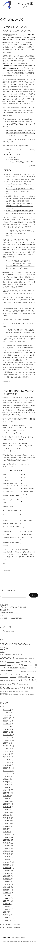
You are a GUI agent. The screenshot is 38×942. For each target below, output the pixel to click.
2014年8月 (7, 812)
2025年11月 (7, 715)
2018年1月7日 (6, 381)
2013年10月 (7, 832)
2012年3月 (7, 881)
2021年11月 (7, 760)
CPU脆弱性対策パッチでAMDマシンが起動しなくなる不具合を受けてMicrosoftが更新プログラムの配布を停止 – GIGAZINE (20, 198)
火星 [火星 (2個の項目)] (22, 688)
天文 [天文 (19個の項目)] (23, 677)
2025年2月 (7, 726)
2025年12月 (7, 712)
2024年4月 (7, 737)
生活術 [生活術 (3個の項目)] (27, 689)
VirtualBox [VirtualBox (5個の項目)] (14, 665)
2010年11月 (7, 917)
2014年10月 (7, 807)
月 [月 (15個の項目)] (23, 685)
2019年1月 (7, 779)
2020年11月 (7, 765)
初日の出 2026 (5, 607)
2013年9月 (7, 834)
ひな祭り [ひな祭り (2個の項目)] (23, 668)
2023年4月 (7, 748)
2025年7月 (7, 723)
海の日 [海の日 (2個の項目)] (18, 688)
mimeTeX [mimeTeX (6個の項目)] (18, 662)
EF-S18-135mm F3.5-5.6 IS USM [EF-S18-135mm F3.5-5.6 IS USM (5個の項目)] (11, 652)
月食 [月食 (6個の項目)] (30, 685)
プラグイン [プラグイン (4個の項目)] (22, 674)
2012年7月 (7, 873)
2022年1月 (7, 757)
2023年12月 (7, 743)
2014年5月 (7, 820)
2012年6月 (7, 876)
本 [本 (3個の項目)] (6, 689)
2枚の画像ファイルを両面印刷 (11, 615)
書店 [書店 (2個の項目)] (17, 685)
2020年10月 (7, 768)
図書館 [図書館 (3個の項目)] (2, 678)
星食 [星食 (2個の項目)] (12, 685)
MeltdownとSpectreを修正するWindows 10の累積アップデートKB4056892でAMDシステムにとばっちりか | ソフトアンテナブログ (20, 132)
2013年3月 (7, 851)
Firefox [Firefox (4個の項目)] (3, 659)
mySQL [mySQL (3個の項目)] (26, 662)
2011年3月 (6, 906)
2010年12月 (7, 915)
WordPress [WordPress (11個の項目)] (7, 668)
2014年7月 (7, 815)
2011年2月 (6, 909)
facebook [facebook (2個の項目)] (31, 655)
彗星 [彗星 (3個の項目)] (21, 681)
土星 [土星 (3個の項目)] (8, 678)
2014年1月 (7, 826)
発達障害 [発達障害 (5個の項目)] (4, 691)
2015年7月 (7, 796)
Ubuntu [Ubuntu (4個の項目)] (33, 662)
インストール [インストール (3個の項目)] (31, 668)
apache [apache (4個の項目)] (3, 649)
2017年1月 (6, 790)
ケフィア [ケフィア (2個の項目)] (11, 671)
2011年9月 (7, 892)
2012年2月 (7, 884)
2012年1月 (6, 887)
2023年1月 (7, 751)
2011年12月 (7, 890)
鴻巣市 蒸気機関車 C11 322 (9, 610)
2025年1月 (7, 729)
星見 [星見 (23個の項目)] (5, 685)
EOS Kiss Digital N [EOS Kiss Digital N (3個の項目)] (22, 655)
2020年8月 (7, 771)
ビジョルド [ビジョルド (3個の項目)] (14, 674)
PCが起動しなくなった (15, 26)
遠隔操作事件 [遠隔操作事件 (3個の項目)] (16, 691)
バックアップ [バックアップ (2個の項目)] (24, 671)
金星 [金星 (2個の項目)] (24, 691)
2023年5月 (7, 746)
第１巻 (2, 924)
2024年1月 (7, 740)
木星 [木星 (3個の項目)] (2, 689)
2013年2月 (7, 854)
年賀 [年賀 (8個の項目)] (15, 681)
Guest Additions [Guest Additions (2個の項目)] (11, 659)
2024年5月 (7, 735)
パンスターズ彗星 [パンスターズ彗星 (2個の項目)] (4, 674)
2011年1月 (6, 912)
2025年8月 (7, 721)
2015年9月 (7, 793)
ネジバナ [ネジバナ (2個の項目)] (17, 671)
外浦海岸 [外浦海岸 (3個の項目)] (14, 678)
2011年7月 (6, 898)
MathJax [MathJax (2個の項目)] (10, 662)
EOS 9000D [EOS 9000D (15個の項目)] (8, 655)
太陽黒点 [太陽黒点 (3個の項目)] (3, 681)
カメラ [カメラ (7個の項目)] (4, 671)
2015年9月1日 (6, 567)
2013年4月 (7, 848)
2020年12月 (7, 762)
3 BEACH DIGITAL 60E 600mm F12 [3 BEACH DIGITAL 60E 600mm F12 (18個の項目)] (15, 644)
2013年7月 (7, 840)
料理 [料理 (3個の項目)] (26, 681)
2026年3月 (7, 707)
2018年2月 (7, 782)
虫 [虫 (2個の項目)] (10, 691)
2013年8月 (7, 837)
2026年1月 (7, 710)
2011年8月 (7, 895)
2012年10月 (7, 865)
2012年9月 (7, 868)
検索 (33, 592)
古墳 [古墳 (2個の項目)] (29, 674)
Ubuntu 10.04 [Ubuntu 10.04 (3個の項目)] (4, 665)
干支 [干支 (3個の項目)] (9, 681)
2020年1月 (7, 773)
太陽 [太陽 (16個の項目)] (32, 677)
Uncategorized (8, 628)
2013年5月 (7, 845)
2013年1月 (6, 857)
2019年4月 (7, 776)
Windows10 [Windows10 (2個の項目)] (32, 665)
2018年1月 (7, 784)
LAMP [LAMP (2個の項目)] (18, 659)
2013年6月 (7, 843)
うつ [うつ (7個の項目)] (17, 668)
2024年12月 (7, 732)
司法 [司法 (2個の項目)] (34, 674)
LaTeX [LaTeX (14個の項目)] (26, 659)
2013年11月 (7, 829)
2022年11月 (7, 754)
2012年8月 (7, 870)
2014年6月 (7, 818)
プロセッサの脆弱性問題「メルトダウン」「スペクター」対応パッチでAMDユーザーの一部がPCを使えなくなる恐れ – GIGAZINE (20, 176)
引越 (1, 613)
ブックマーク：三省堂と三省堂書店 (13, 604)
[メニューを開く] (3, 13)
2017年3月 (7, 787)
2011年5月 (7, 904)
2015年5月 (7, 798)
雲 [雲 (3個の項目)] (27, 691)
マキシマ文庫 (23, 4)
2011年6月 (7, 901)
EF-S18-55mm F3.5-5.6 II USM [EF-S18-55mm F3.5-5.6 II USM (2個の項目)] (14, 649)
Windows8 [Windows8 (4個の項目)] (24, 665)
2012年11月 (7, 862)
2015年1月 (7, 801)
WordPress (33, 938)
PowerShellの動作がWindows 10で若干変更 (18, 392)
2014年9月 (7, 809)
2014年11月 (7, 804)
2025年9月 (7, 718)
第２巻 (2, 921)
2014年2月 (7, 823)
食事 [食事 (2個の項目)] (32, 691)
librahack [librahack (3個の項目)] (3, 662)
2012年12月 (7, 859)
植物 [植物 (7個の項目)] (12, 688)
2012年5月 (7, 879)
